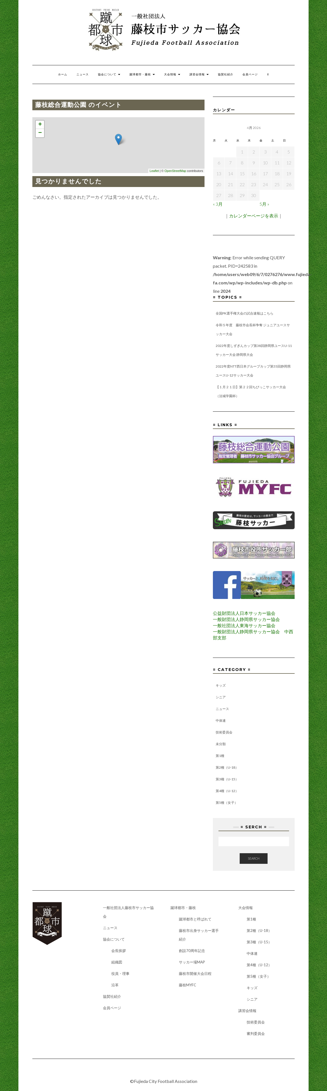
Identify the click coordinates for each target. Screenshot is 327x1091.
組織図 (116, 962)
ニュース (82, 74)
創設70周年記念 (192, 950)
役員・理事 (120, 973)
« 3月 (218, 204)
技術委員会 (224, 732)
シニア (221, 697)
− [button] (40, 133)
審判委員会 (256, 1033)
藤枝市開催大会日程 (195, 973)
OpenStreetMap (175, 170)
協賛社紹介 (225, 74)
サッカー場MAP (192, 962)
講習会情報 (199, 74)
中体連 (221, 720)
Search (253, 858)
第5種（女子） (227, 802)
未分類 (221, 744)
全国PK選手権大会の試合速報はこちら (244, 313)
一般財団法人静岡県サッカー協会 (246, 619)
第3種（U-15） (227, 779)
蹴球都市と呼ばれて (195, 919)
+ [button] (40, 125)
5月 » (264, 204)
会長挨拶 (118, 950)
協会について (109, 74)
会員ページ (250, 74)
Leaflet (154, 170)
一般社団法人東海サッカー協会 (244, 625)
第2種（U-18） (227, 767)
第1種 (220, 756)
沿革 (115, 985)
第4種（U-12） (227, 791)
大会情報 (172, 74)
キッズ (221, 685)
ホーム (62, 74)
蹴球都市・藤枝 (142, 74)
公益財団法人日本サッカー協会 (244, 613)
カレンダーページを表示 (253, 215)
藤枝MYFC (187, 985)
